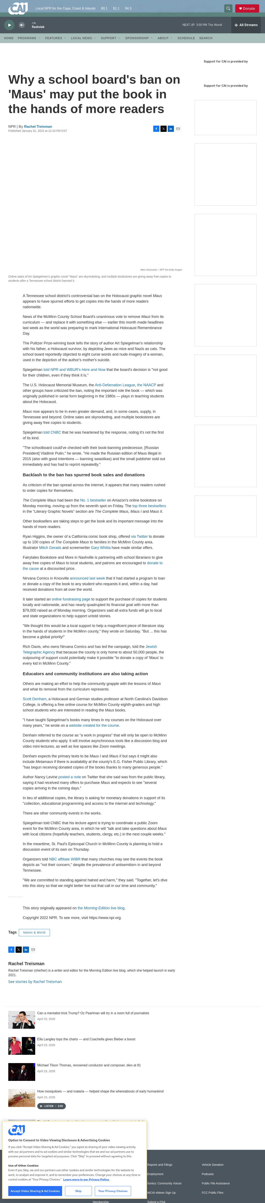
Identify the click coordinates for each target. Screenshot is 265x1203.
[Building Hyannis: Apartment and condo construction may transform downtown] (226, 521)
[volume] (21, 30)
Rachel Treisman (38, 132)
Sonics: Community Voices (164, 1188)
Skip (78, 1191)
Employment (155, 1179)
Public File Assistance (216, 1188)
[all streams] (246, 30)
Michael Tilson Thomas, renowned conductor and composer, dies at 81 (89, 1070)
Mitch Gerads (50, 553)
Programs (27, 43)
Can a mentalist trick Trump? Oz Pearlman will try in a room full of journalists (93, 1018)
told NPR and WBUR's (62, 375)
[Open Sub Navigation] (39, 43)
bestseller (97, 505)
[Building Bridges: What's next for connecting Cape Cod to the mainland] (226, 390)
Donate (250, 11)
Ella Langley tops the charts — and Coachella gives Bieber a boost (86, 1044)
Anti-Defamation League (115, 390)
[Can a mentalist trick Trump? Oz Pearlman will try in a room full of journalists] (21, 1024)
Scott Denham (34, 704)
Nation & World (34, 937)
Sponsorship (137, 43)
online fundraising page (71, 604)
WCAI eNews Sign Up (161, 1197)
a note (76, 782)
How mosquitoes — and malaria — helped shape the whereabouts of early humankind (100, 1096)
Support (108, 43)
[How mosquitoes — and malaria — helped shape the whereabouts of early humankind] (21, 1103)
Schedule (186, 43)
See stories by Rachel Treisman (35, 986)
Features (53, 43)
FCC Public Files (212, 1197)
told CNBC (52, 437)
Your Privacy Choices (113, 1191)
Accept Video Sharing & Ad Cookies (35, 1191)
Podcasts (208, 1179)
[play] (9, 30)
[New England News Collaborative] (226, 461)
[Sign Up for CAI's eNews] (226, 250)
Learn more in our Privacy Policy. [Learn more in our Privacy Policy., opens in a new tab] (86, 1179)
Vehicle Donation (213, 1169)
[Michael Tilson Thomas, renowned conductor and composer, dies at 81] (21, 1077)
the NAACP (146, 390)
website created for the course (94, 730)
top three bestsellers (149, 511)
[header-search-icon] (229, 11)
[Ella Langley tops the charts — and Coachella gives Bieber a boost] (21, 1051)
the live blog (101, 913)
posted (64, 782)
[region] (74, 1160)
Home (9, 43)
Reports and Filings (159, 1169)
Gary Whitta (101, 553)
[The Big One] (226, 320)
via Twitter (139, 541)
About (163, 43)
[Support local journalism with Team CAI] (226, 122)
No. (83, 505)
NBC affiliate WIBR (65, 864)
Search (205, 43)
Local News (81, 43)
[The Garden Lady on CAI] (226, 179)
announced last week (87, 583)
